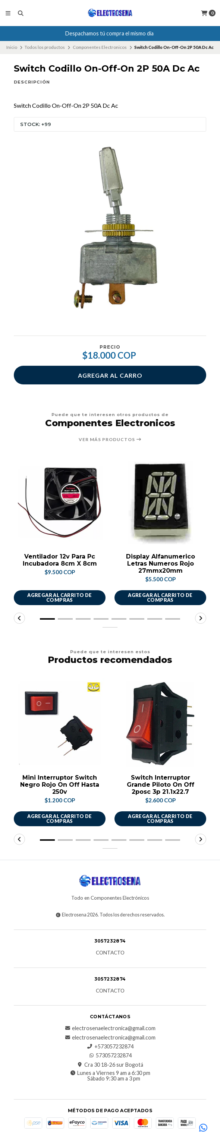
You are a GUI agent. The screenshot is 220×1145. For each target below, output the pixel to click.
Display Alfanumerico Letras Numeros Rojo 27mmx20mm (160, 563)
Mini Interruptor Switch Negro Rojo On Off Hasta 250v (59, 784)
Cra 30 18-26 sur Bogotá (110, 1064)
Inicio (11, 47)
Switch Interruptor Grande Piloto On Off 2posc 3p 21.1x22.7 (160, 784)
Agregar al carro (110, 375)
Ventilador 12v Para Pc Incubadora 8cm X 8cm (60, 560)
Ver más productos (110, 439)
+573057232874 (110, 1046)
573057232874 (110, 1055)
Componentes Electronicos (100, 47)
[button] (47, 619)
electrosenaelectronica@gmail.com (110, 1028)
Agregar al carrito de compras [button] (59, 597)
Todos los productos (45, 47)
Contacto (110, 953)
